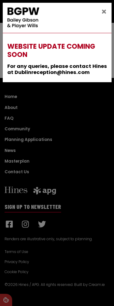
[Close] (104, 12)
